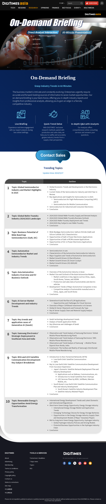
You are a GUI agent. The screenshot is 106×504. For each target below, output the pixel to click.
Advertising (8, 462)
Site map (8, 486)
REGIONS (22, 8)
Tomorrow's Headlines (37, 458)
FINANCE (55, 8)
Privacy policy (9, 472)
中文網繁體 (8, 489)
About (7, 458)
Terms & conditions (11, 468)
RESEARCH (33, 8)
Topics (32, 465)
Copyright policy (10, 475)
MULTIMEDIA (89, 8)
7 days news (34, 462)
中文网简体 (8, 493)
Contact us (8, 479)
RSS (31, 468)
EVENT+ (77, 8)
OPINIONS (45, 8)
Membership (9, 465)
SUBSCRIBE (91, 3)
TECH (12, 8)
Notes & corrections (12, 482)
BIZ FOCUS (66, 8)
